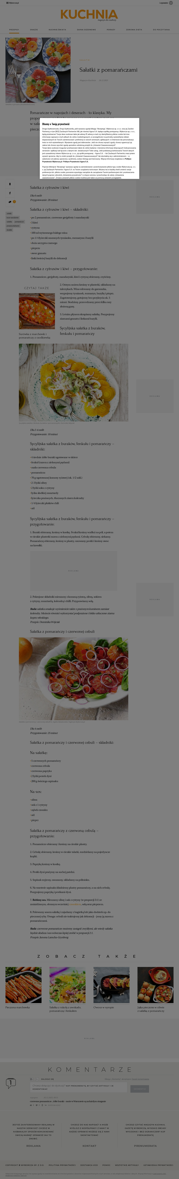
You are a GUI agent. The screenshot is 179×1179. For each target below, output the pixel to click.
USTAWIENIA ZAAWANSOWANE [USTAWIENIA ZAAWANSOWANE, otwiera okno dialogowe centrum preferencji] (58, 174)
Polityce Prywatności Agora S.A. (76, 162)
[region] (89, 148)
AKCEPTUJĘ (128, 174)
